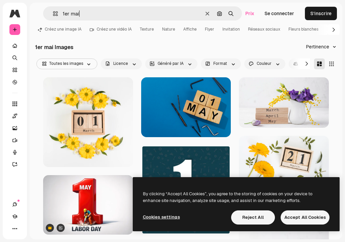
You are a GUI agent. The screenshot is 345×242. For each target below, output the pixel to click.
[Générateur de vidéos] (18, 140)
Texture (147, 29)
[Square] (331, 63)
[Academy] (14, 216)
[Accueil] (14, 45)
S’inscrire (321, 13)
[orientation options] (221, 63)
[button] (52, 13)
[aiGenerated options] (171, 63)
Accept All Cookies (305, 217)
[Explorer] (14, 82)
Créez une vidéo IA (111, 29)
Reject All (253, 217)
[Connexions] (14, 204)
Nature (168, 29)
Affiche (190, 29)
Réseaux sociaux (264, 29)
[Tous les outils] (14, 103)
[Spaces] (18, 116)
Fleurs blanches (303, 29)
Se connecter (279, 13)
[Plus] (14, 228)
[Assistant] (18, 164)
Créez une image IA (60, 29)
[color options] (264, 63)
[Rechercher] (14, 57)
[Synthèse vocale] (18, 152)
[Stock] (14, 70)
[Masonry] (319, 63)
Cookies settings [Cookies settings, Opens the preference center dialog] (161, 217)
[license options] (121, 63)
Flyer (209, 29)
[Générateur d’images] (18, 128)
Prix (249, 13)
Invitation (231, 29)
